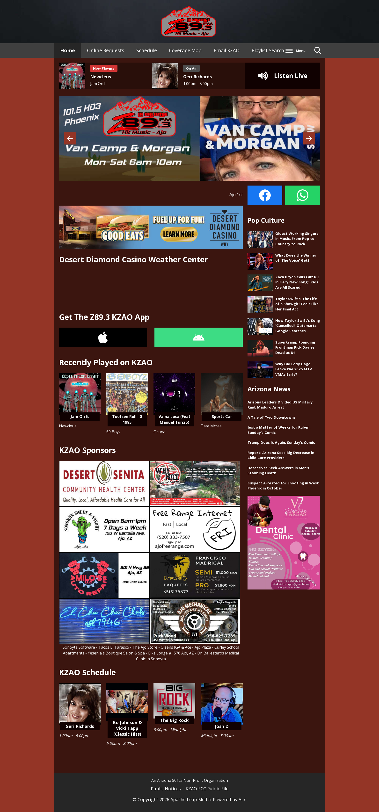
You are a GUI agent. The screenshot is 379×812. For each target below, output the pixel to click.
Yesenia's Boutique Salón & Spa (116, 653)
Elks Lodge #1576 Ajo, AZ (171, 653)
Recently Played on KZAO (106, 362)
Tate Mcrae (211, 426)
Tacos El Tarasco (113, 647)
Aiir (242, 799)
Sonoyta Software (79, 647)
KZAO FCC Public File (207, 788)
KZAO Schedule (87, 672)
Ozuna (159, 431)
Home (67, 50)
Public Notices (166, 788)
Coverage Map (185, 50)
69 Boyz (113, 431)
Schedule (146, 50)
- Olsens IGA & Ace (174, 647)
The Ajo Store (144, 647)
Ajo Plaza (203, 647)
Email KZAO (227, 50)
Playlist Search (268, 50)
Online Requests (105, 50)
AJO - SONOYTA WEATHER (151, 288)
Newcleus (67, 426)
